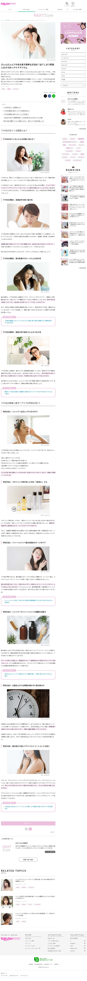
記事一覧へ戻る (28, 860)
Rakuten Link (73, 948)
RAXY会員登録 (74, 938)
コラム (63, 76)
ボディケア (64, 65)
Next (52, 832)
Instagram (72, 943)
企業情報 (31, 964)
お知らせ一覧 (51, 938)
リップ (78, 148)
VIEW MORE (82, 129)
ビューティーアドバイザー (31, 948)
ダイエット (81, 157)
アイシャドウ (72, 145)
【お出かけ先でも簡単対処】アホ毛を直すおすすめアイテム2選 (23, 118)
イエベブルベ (66, 154)
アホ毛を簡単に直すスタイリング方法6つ (16, 114)
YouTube (72, 951)
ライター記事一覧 (50, 852)
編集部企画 (81, 139)
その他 (63, 79)
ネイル (63, 72)
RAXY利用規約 (51, 948)
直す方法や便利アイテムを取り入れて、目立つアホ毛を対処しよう (24, 121)
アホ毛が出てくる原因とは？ (12, 107)
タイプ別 (68, 160)
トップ (9, 9)
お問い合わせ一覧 (14, 975)
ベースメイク (64, 58)
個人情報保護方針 (38, 964)
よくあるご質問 (77, 9)
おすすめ (23, 887)
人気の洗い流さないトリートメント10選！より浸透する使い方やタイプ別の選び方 (28, 807)
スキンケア (64, 54)
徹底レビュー (70, 148)
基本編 (9, 89)
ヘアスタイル (15, 89)
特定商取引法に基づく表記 (54, 951)
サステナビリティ (24, 975)
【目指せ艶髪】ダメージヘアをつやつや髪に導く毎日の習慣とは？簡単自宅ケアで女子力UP (28, 322)
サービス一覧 (4, 975)
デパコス (65, 157)
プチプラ (78, 151)
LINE (71, 946)
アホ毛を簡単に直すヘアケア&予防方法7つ (17, 111)
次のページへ (28, 823)
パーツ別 (75, 154)
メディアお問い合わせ (53, 940)
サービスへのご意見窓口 (54, 946)
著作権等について (48, 964)
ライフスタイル (77, 160)
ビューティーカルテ (30, 946)
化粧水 (82, 154)
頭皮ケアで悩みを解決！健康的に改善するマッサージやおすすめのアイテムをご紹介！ (28, 393)
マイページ (28, 943)
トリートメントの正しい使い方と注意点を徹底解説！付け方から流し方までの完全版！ (28, 601)
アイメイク (64, 61)
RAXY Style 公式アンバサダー (69, 142)
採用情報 (56, 964)
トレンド (30, 904)
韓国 (64, 145)
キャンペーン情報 (43, 9)
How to (3, 89)
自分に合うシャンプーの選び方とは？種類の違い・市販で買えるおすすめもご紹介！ (28, 675)
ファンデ (73, 157)
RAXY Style (26, 9)
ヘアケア (7, 86)
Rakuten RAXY (8, 4)
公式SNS (59, 9)
